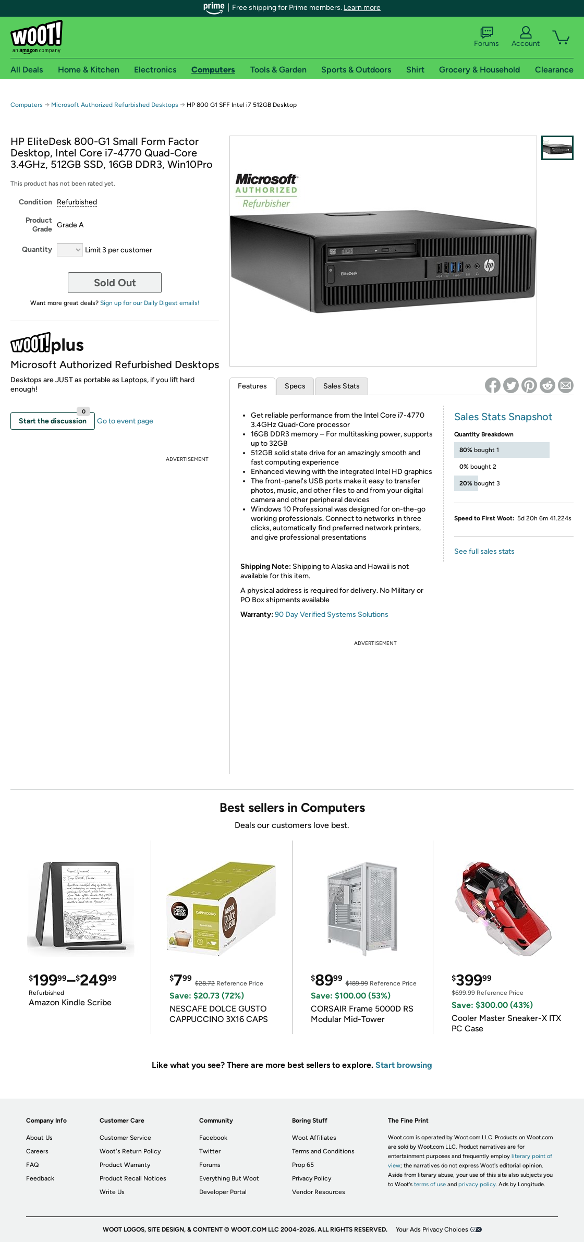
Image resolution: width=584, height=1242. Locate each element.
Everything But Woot (229, 1178)
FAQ (32, 1164)
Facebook (213, 1137)
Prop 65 (303, 1164)
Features (252, 386)
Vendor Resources (318, 1192)
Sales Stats (341, 386)
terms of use (430, 1184)
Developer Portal (223, 1192)
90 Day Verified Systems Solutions (331, 614)
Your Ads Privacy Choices (432, 1229)
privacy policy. (477, 1184)
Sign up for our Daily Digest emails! (150, 303)
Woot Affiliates (314, 1137)
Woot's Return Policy (130, 1151)
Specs (295, 386)
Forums (486, 37)
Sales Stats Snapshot (503, 416)
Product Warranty (125, 1164)
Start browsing (403, 1065)
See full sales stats (484, 551)
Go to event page (125, 421)
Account (526, 37)
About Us (39, 1137)
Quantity (37, 249)
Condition (35, 202)
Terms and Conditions (323, 1151)
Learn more (362, 7)
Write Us (112, 1192)
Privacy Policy (311, 1178)
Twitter (210, 1151)
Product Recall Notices (133, 1178)
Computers (26, 104)
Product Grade (39, 225)
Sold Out (115, 282)
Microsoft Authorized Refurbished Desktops (114, 104)
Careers (37, 1151)
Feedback (40, 1178)
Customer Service (125, 1137)
